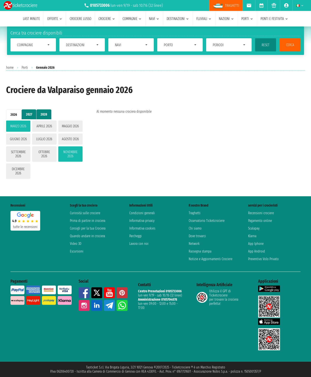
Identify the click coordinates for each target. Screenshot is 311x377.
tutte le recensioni (25, 227)
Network (194, 244)
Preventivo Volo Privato (263, 259)
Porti (25, 67)
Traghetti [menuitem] (226, 5)
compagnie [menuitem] (132, 19)
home (10, 67)
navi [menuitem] (154, 19)
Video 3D (75, 244)
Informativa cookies (142, 228)
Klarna (252, 236)
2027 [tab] (29, 114)
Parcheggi (135, 236)
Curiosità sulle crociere (85, 213)
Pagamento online (260, 221)
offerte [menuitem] (54, 19)
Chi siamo (195, 228)
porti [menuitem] (247, 19)
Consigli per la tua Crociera (87, 228)
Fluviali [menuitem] (204, 19)
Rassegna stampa (200, 251)
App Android (256, 251)
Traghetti (194, 213)
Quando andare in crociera (87, 236)
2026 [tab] (13, 114)
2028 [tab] (44, 114)
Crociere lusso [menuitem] (80, 19)
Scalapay (253, 228)
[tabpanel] (44, 151)
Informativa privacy (141, 221)
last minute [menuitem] (31, 19)
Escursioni (76, 251)
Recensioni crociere (261, 213)
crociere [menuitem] (106, 19)
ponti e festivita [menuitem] (274, 19)
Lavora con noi (139, 244)
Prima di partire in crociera (87, 221)
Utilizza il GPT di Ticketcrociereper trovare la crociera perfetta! (217, 297)
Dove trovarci (197, 236)
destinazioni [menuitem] (178, 19)
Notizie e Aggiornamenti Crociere (210, 259)
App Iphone (256, 244)
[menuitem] (249, 5)
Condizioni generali (142, 213)
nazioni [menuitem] (226, 19)
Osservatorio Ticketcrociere (207, 221)
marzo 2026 (18, 126)
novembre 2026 (70, 154)
